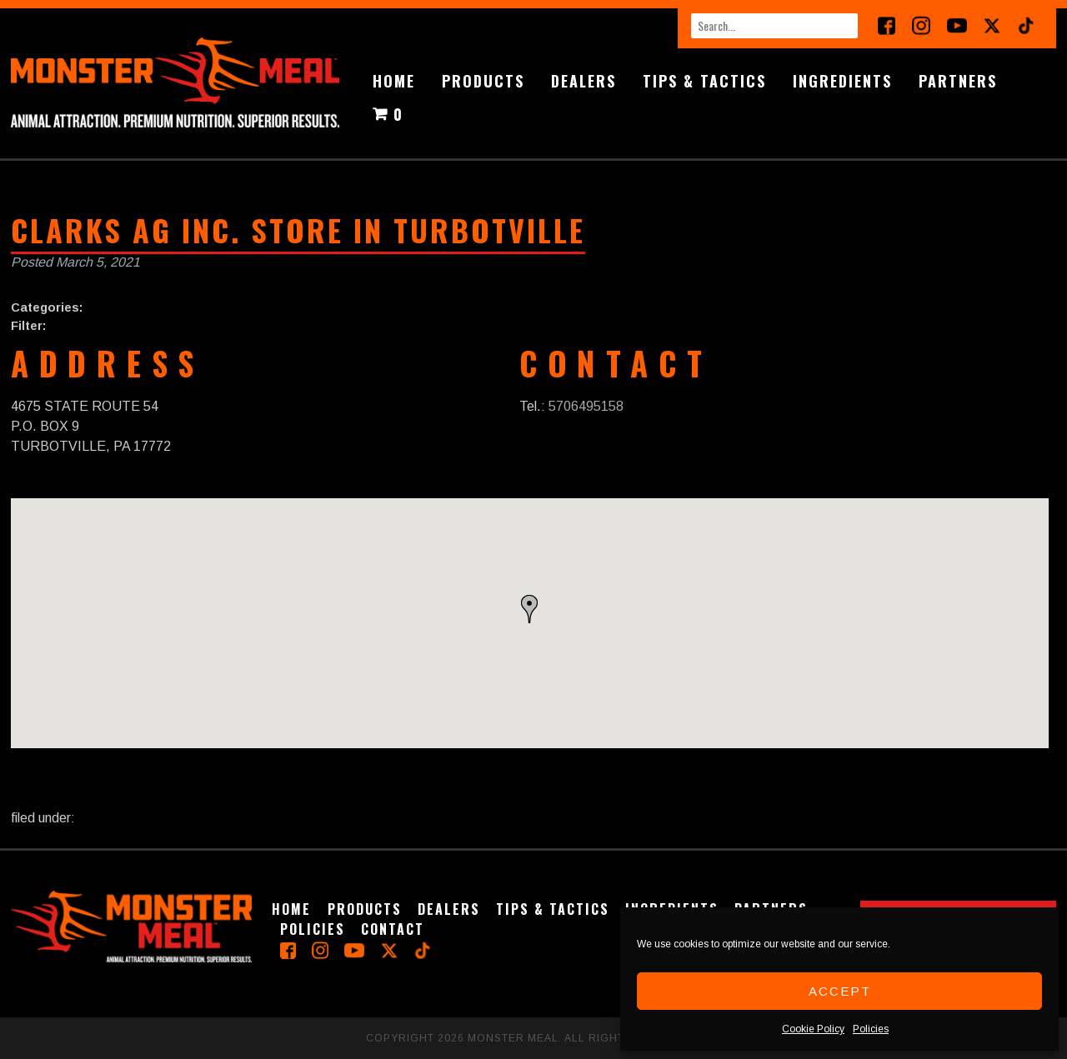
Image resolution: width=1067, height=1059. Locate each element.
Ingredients (842, 81)
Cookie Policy (813, 1029)
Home (394, 81)
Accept (840, 991)
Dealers (583, 81)
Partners (958, 81)
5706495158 (586, 406)
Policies (871, 1029)
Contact (392, 929)
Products (483, 81)
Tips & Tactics (704, 81)
